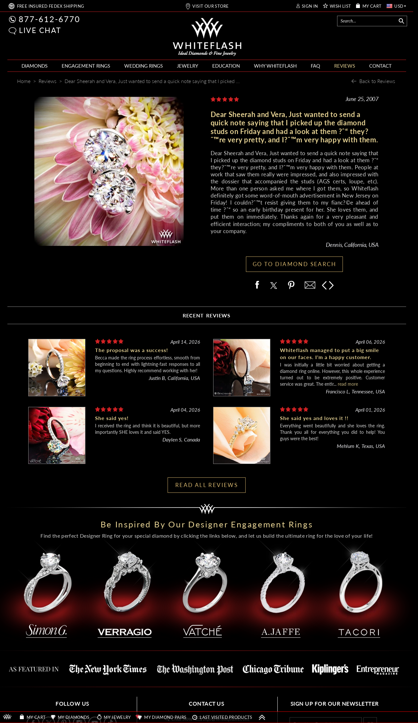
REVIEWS (344, 66)
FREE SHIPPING (50, 6)
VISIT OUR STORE (210, 6)
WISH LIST (340, 6)
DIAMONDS (35, 66)
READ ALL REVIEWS (206, 485)
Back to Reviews (377, 81)
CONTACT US (206, 703)
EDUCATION (226, 66)
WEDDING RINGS (143, 66)
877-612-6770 (49, 19)
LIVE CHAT (40, 30)
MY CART (372, 6)
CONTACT (380, 66)
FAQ (315, 66)
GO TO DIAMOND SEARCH (294, 264)
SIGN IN (310, 6)
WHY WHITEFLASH (275, 66)
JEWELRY (187, 66)
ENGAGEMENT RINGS (86, 66)
